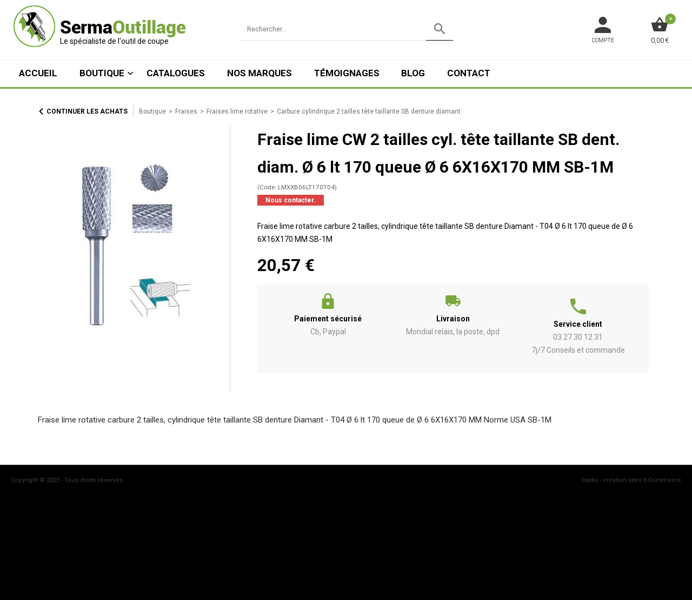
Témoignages (347, 73)
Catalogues (176, 73)
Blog (413, 73)
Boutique (101, 73)
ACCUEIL (38, 73)
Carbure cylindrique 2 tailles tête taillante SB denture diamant (369, 111)
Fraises (186, 111)
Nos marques (259, 73)
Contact (468, 73)
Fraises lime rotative (237, 111)
